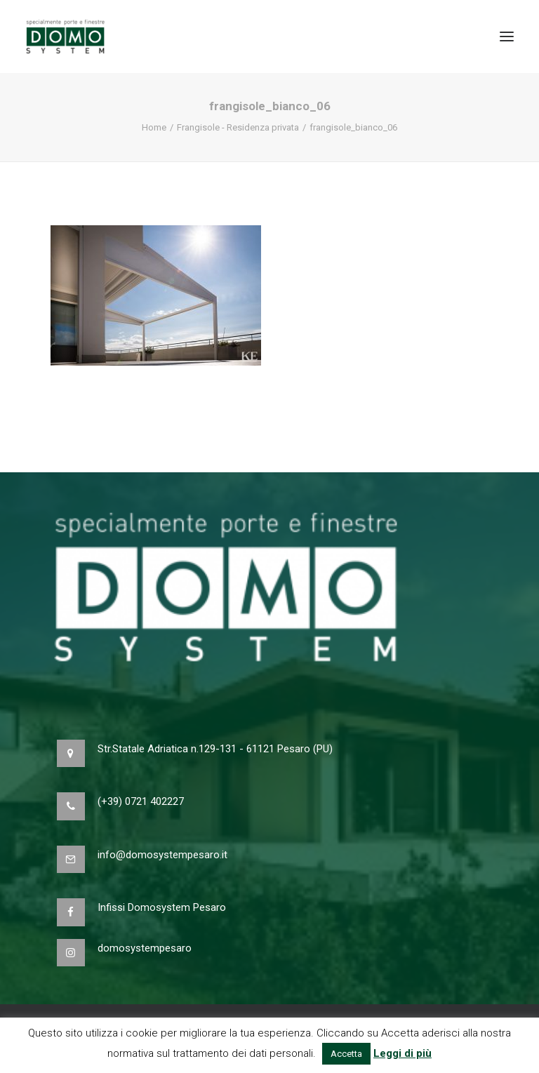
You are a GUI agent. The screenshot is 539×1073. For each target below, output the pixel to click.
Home (154, 127)
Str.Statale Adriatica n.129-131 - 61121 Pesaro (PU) (215, 748)
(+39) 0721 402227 (141, 801)
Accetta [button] (346, 1053)
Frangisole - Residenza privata (238, 127)
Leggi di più (402, 1053)
